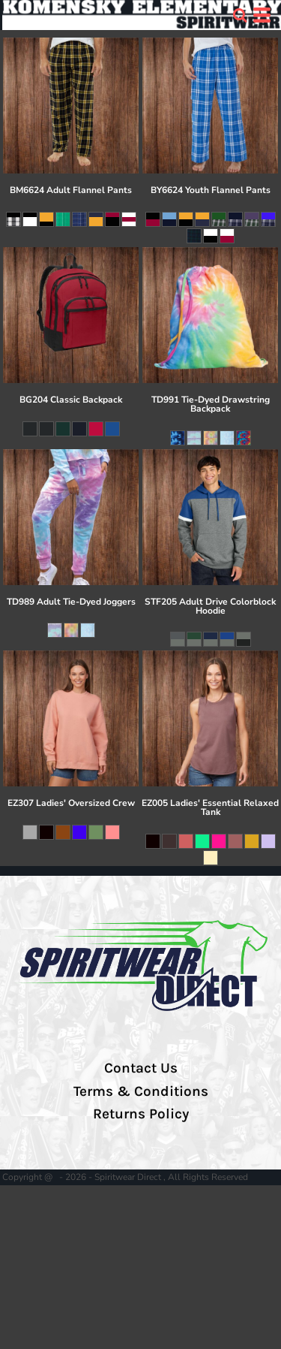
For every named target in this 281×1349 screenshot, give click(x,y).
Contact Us (141, 1068)
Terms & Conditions (140, 1091)
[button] (239, 15)
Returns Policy (141, 1114)
